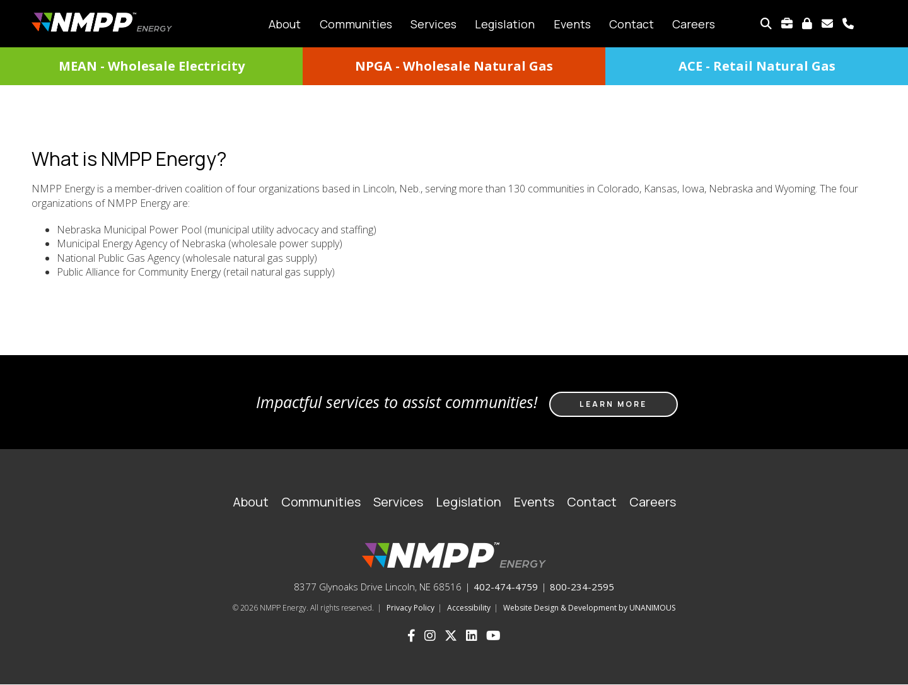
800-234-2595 (582, 586)
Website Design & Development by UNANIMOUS (589, 607)
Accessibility (469, 607)
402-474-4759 (506, 586)
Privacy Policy (410, 607)
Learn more (613, 404)
